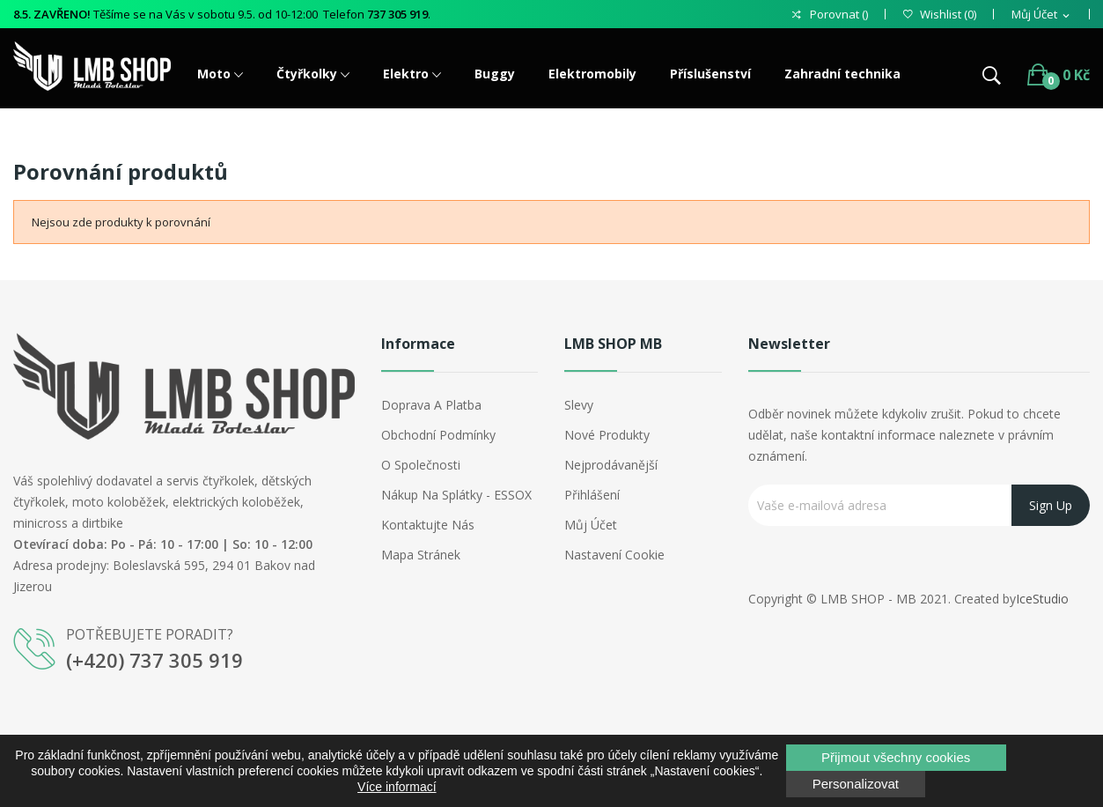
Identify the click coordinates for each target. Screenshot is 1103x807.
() (939, 14)
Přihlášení (592, 494)
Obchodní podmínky (438, 434)
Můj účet (590, 524)
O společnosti (420, 464)
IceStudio (1042, 598)
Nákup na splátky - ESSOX (456, 494)
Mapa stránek (420, 554)
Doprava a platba (431, 404)
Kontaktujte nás (427, 524)
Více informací (396, 787)
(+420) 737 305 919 (154, 660)
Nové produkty (607, 434)
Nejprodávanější (611, 464)
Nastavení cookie (614, 554)
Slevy (578, 404)
